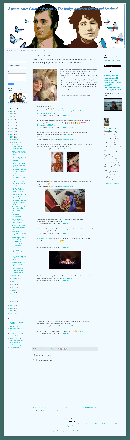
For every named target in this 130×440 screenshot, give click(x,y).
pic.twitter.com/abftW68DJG (46, 113)
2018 (12, 134)
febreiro (14, 299)
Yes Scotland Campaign (17, 345)
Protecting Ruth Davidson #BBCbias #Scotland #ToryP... (18, 189)
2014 (12, 311)
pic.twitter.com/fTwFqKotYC (46, 137)
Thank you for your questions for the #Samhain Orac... (17, 270)
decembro (15, 139)
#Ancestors (55, 109)
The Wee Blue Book (15, 347)
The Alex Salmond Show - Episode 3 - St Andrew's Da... (19, 146)
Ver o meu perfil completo (111, 183)
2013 (12, 314)
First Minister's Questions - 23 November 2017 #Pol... (19, 171)
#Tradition (65, 111)
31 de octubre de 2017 (66, 115)
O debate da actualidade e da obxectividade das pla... (19, 227)
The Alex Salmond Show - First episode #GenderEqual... (19, 196)
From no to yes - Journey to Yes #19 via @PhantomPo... (19, 239)
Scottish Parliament (15, 338)
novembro (15, 142)
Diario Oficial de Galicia (17, 333)
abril (13, 293)
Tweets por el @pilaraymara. (112, 60)
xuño (13, 287)
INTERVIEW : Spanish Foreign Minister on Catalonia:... (18, 208)
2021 (12, 125)
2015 (12, 308)
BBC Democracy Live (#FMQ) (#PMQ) (16, 341)
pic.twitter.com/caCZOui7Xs (46, 125)
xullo (13, 284)
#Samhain (45, 111)
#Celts (62, 109)
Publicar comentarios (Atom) (49, 411)
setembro (15, 278)
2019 (12, 131)
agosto (14, 281)
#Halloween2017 (59, 123)
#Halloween (53, 111)
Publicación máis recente (40, 407)
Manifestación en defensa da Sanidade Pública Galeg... (19, 183)
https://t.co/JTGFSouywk (77, 111)
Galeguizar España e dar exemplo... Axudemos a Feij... (19, 233)
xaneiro (14, 301)
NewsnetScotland (15, 336)
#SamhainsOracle (67, 278)
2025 (12, 114)
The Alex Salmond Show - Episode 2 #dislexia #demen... (19, 158)
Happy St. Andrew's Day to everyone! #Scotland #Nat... (19, 152)
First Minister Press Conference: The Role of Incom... (19, 251)
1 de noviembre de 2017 (66, 326)
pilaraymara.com (111, 128)
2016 (12, 305)
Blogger (78, 431)
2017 (12, 137)
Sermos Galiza (14, 326)
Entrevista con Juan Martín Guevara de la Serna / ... (18, 177)
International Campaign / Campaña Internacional (22, 50)
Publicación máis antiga (90, 407)
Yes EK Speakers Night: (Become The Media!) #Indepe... (19, 165)
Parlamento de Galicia (16, 328)
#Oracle (59, 111)
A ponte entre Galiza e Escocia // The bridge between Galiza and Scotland (62, 8)
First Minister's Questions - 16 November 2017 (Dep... (19, 202)
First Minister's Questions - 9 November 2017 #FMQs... (19, 245)
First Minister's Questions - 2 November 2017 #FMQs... (19, 258)
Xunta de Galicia (15, 331)
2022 (12, 122)
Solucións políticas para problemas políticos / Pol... (18, 264)
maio (13, 290)
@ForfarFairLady (44, 238)
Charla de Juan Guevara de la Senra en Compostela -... (18, 214)
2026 (12, 111)
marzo (14, 296)
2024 (12, 117)
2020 (12, 128)
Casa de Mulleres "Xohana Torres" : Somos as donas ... (18, 220)
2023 (12, 120)
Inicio (65, 407)
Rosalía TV (45, 50)
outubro (14, 275)
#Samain (39, 111)
